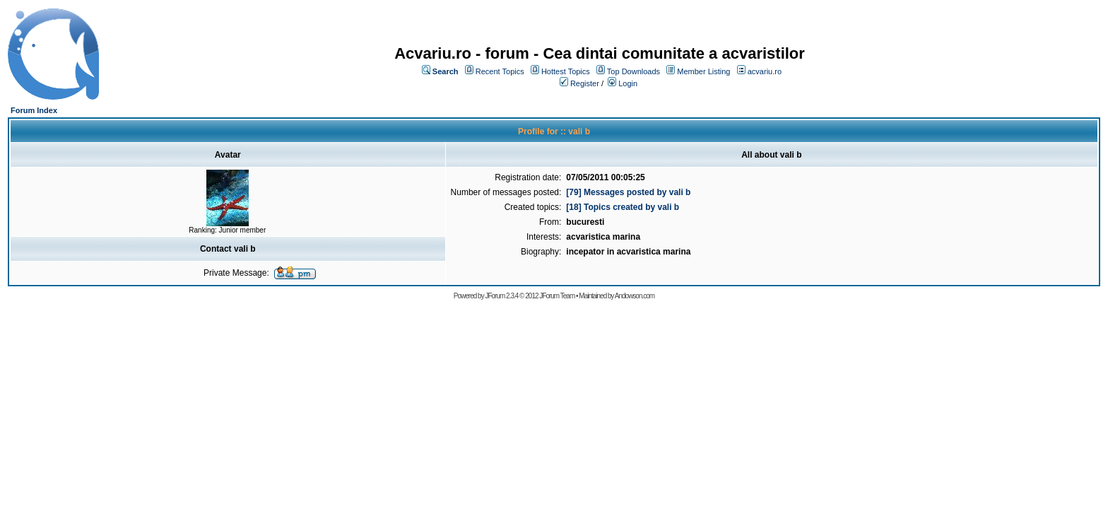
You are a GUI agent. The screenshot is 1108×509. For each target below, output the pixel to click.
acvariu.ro (765, 71)
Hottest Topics (565, 71)
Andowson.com (634, 296)
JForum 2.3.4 (501, 296)
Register (584, 83)
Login (627, 83)
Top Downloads (633, 71)
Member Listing (703, 71)
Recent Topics (500, 71)
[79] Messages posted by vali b (628, 192)
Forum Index (34, 110)
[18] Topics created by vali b (622, 207)
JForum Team (556, 296)
